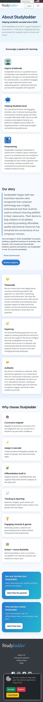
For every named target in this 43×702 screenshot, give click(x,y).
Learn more (17, 682)
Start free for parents (17, 593)
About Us (21, 655)
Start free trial (14, 626)
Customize (13, 695)
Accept (11, 689)
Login (28, 6)
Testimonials (22, 660)
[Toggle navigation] (38, 5)
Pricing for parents (21, 658)
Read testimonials (12, 255)
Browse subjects (11, 262)
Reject (21, 689)
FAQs (21, 663)
